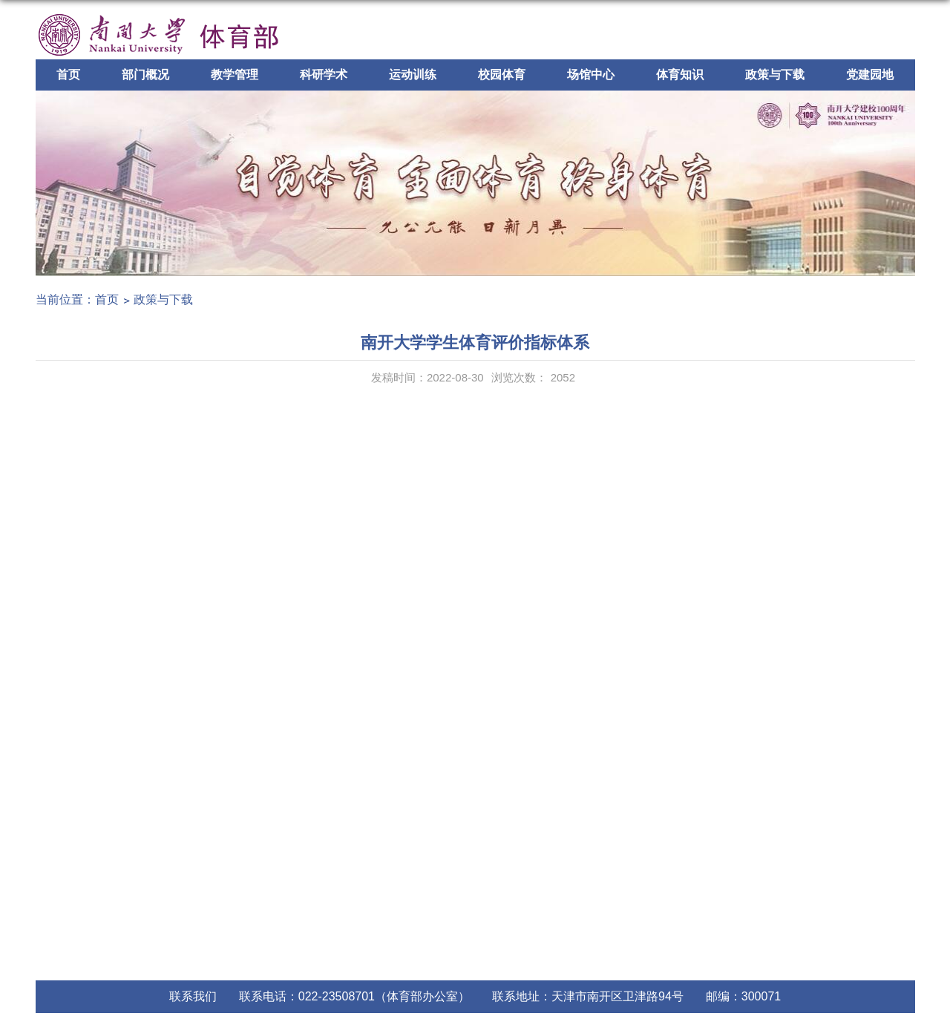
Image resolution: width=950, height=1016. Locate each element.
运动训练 (412, 74)
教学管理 (234, 74)
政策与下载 (775, 74)
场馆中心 (591, 74)
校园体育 (501, 74)
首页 (68, 74)
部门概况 (145, 74)
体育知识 (680, 74)
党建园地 (870, 74)
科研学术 (323, 74)
